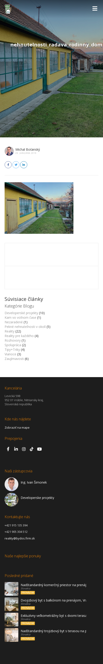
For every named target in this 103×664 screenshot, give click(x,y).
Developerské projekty (21, 313)
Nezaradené (14, 322)
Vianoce (10, 354)
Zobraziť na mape (17, 427)
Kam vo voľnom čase (20, 317)
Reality (9, 331)
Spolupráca (13, 345)
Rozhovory (13, 340)
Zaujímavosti (14, 358)
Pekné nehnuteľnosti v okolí (25, 326)
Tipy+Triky (12, 349)
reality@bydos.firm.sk (20, 538)
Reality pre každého (19, 336)
